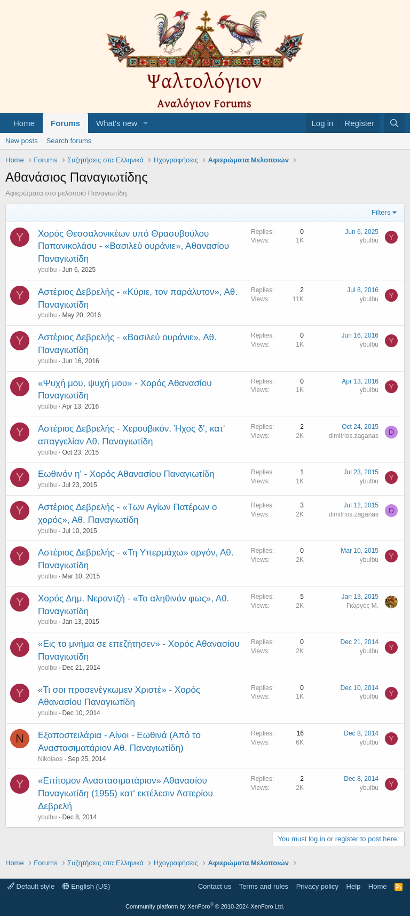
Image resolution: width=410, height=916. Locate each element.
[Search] (394, 123)
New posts (21, 141)
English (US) (86, 886)
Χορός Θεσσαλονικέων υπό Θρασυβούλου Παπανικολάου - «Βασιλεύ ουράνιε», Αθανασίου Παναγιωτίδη (133, 246)
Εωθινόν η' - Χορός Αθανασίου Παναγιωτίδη (126, 474)
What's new (116, 123)
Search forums (69, 141)
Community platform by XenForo (205, 906)
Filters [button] (381, 212)
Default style (30, 886)
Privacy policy (317, 886)
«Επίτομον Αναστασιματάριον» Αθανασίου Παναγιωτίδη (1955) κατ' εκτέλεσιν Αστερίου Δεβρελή (125, 793)
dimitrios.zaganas (354, 436)
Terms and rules (263, 886)
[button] (145, 123)
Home (24, 123)
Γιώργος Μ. (362, 605)
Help (353, 886)
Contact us (214, 886)
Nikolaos (50, 759)
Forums (65, 123)
